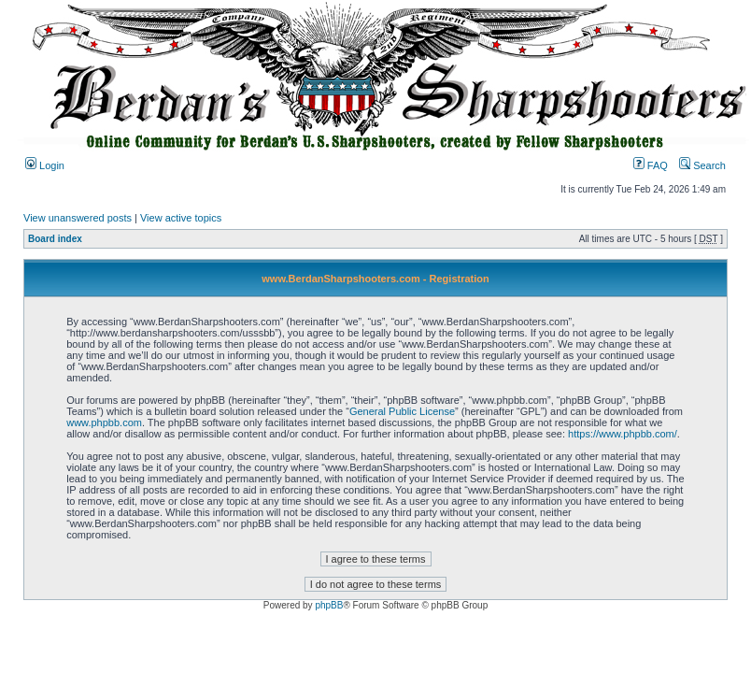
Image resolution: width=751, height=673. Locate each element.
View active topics (180, 217)
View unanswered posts (77, 217)
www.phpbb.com (104, 422)
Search (702, 165)
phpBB (329, 605)
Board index (55, 239)
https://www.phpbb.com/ (622, 433)
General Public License (402, 411)
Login (44, 165)
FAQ (650, 165)
